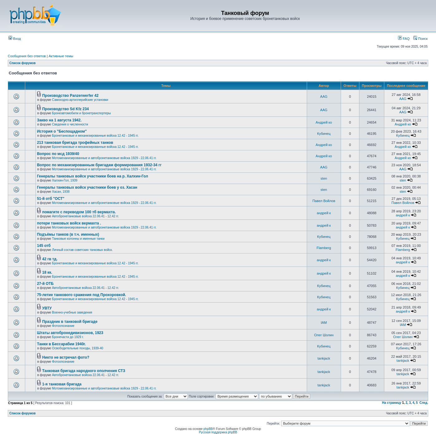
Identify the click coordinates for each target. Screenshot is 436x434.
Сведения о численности (70, 124)
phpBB (208, 429)
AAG (323, 96)
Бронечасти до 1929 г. (68, 337)
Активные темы (61, 56)
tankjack (324, 358)
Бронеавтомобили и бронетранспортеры (81, 113)
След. (423, 402)
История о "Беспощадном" (62, 131)
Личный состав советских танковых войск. (82, 250)
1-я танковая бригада (61, 384)
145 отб (44, 245)
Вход (14, 38)
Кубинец (323, 133)
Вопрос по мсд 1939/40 (58, 154)
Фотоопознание (63, 326)
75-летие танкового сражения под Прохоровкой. (81, 295)
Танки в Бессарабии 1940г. (61, 344)
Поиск (420, 38)
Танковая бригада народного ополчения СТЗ (83, 371)
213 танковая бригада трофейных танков (75, 142)
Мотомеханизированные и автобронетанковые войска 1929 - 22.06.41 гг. (104, 158)
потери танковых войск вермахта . (69, 223)
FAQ (404, 38)
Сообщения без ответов (27, 56)
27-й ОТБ (45, 283)
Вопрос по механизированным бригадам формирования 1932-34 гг (99, 165)
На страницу (391, 402)
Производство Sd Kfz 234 (65, 109)
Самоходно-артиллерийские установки (80, 99)
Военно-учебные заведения (72, 312)
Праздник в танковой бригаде (69, 321)
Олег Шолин (324, 335)
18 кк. (47, 272)
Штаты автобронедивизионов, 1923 (70, 333)
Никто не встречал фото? (65, 357)
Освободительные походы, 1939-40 (77, 348)
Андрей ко (324, 122)
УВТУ (46, 308)
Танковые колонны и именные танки (78, 238)
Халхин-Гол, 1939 (64, 180)
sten (323, 178)
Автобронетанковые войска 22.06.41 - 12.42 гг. (85, 216)
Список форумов (22, 63)
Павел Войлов (323, 201)
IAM (324, 322)
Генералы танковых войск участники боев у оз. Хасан (87, 187)
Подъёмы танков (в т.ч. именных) (68, 234)
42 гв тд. (49, 259)
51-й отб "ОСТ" (50, 198)
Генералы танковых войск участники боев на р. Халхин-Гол (92, 176)
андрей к (324, 213)
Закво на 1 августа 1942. (59, 120)
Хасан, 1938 (60, 191)
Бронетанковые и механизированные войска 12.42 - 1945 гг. (95, 135)
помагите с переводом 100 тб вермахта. (79, 212)
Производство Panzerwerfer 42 (70, 95)
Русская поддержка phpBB (218, 432)
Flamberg (324, 248)
